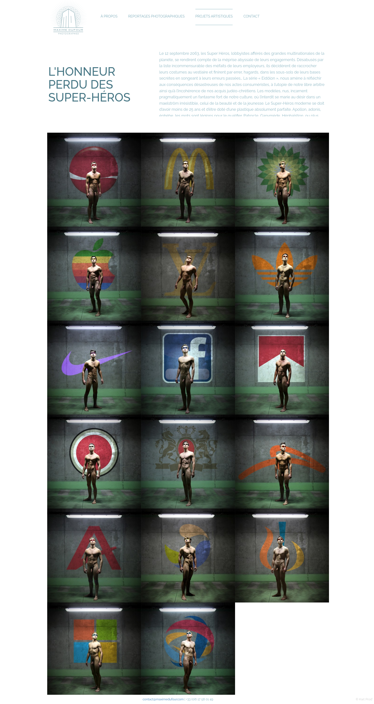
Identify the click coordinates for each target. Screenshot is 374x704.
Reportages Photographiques (157, 17)
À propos (109, 17)
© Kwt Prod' (364, 699)
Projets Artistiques (216, 17)
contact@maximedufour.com (163, 699)
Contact (254, 17)
